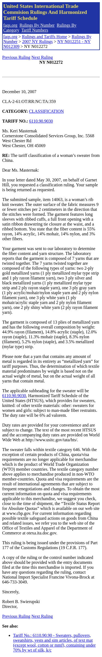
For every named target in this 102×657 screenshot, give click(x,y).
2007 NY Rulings (37, 41)
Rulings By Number (37, 25)
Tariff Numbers (34, 30)
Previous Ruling (16, 57)
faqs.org (10, 25)
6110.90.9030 (41, 121)
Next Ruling (42, 57)
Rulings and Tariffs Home (44, 36)
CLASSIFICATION (46, 111)
